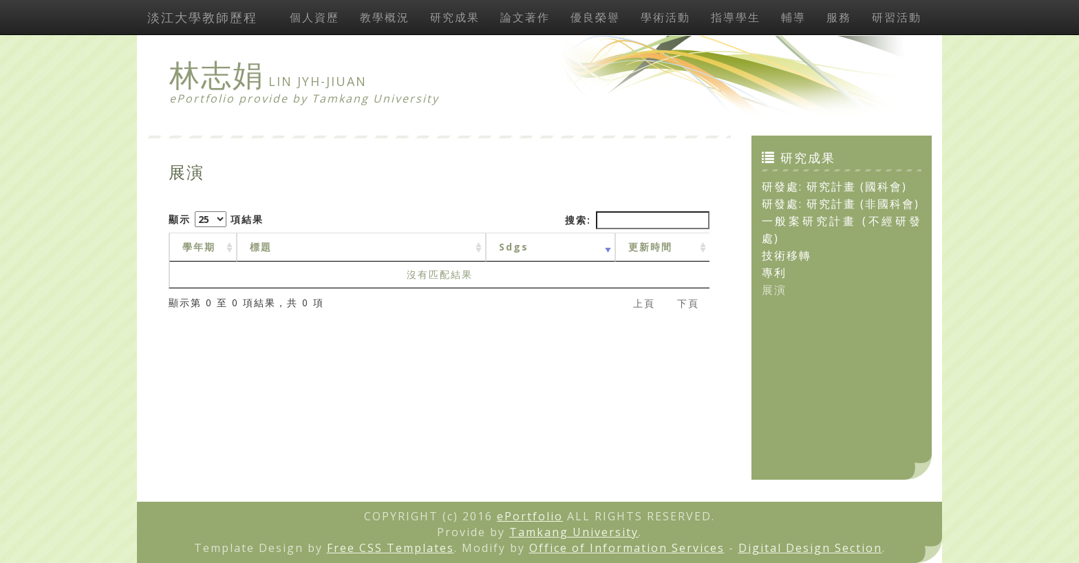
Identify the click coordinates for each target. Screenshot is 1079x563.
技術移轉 (786, 255)
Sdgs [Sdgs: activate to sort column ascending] (513, 246)
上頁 (644, 303)
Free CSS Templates (390, 547)
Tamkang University (375, 98)
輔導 (793, 17)
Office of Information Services (627, 547)
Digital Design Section (810, 547)
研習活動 (896, 17)
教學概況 (384, 17)
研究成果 (455, 17)
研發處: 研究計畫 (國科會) (834, 186)
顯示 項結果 (216, 219)
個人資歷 (314, 17)
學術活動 (665, 17)
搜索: (637, 220)
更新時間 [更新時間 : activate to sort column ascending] (650, 246)
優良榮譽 (595, 17)
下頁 (688, 303)
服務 (838, 17)
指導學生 (735, 17)
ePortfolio (530, 516)
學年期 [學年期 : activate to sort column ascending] (198, 246)
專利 (774, 272)
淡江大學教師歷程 (202, 17)
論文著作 (525, 17)
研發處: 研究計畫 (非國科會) (840, 203)
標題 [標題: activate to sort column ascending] (261, 246)
